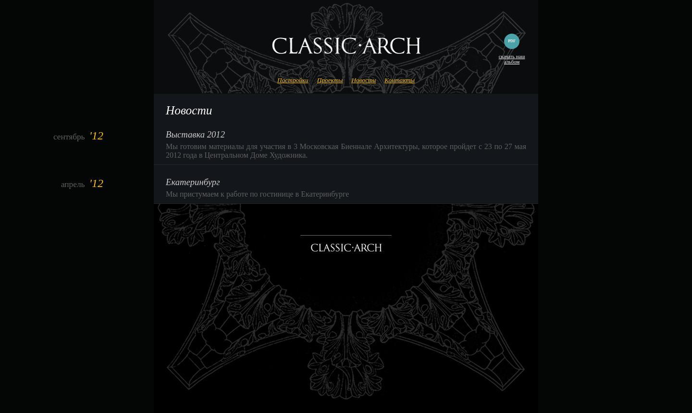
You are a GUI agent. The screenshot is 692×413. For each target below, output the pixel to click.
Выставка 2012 (195, 134)
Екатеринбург (193, 182)
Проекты (330, 80)
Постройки (293, 80)
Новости (363, 80)
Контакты (399, 80)
